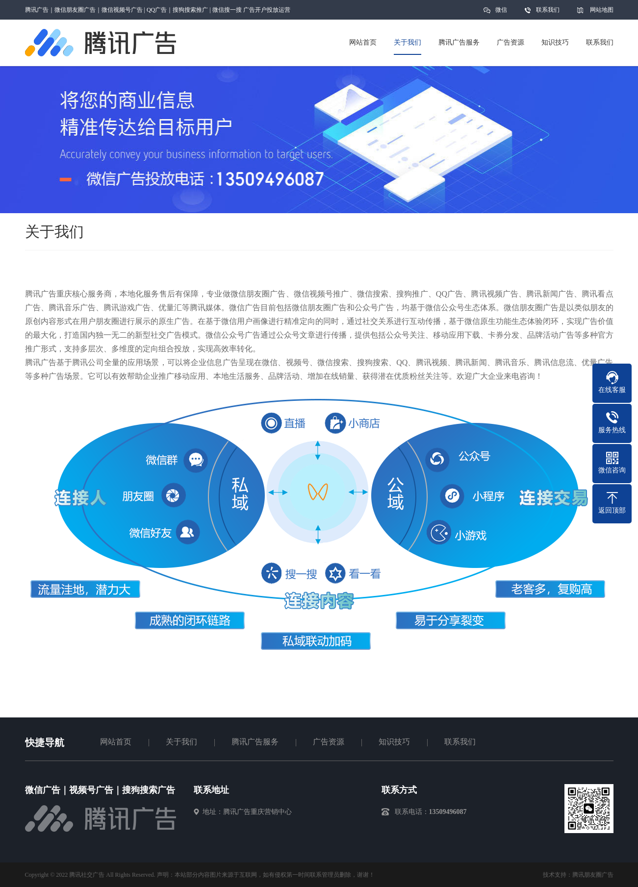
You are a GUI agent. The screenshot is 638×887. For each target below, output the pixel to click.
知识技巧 (394, 742)
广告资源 (328, 742)
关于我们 (181, 742)
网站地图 (601, 9)
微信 (501, 13)
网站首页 (115, 742)
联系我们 (548, 9)
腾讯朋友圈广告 (592, 874)
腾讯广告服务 (255, 742)
